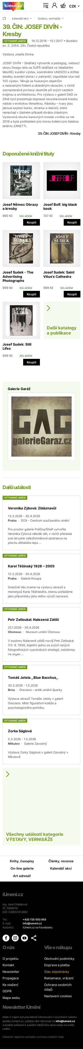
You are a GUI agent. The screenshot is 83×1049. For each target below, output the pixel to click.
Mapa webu (11, 998)
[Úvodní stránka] (13, 6)
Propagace (11, 978)
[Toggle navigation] (45, 5)
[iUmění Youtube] (25, 937)
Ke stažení (10, 985)
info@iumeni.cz (65, 1021)
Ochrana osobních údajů (58, 987)
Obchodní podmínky (59, 959)
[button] (33, 938)
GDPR (7, 991)
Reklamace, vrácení (59, 978)
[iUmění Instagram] (15, 937)
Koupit (31, 222)
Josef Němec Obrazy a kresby (20, 206)
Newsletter (11, 972)
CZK (73, 6)
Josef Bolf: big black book (60, 206)
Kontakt (8, 965)
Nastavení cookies (58, 996)
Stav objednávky (56, 972)
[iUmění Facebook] (6, 937)
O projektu (10, 959)
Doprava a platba (56, 965)
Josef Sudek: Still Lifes (17, 346)
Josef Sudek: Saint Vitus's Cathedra (58, 274)
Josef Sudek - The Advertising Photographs (18, 276)
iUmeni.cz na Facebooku (38, 927)
